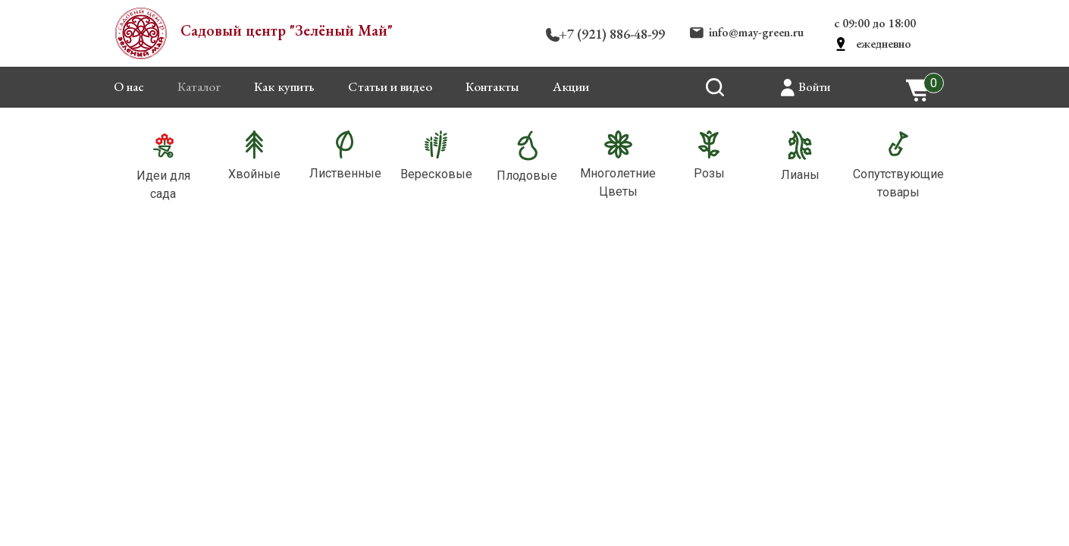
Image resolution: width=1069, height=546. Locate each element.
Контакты (492, 86)
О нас (129, 86)
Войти (814, 87)
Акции (571, 86)
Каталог (199, 86)
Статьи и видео (390, 86)
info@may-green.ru (756, 32)
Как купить (284, 86)
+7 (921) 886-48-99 (612, 33)
